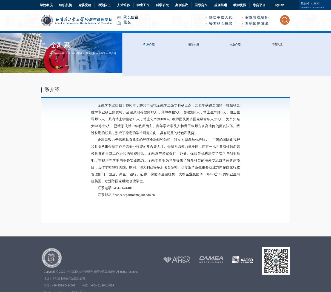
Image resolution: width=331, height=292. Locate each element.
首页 (68, 53)
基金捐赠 (220, 5)
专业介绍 (235, 44)
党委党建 (84, 5)
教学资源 (239, 5)
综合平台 (259, 5)
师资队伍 (104, 5)
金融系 (102, 53)
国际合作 (200, 5)
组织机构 (65, 5)
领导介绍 (193, 44)
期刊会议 (181, 5)
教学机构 (90, 53)
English (278, 5)
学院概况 (46, 5)
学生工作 (143, 5)
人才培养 (123, 5)
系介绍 (112, 53)
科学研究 (162, 5)
